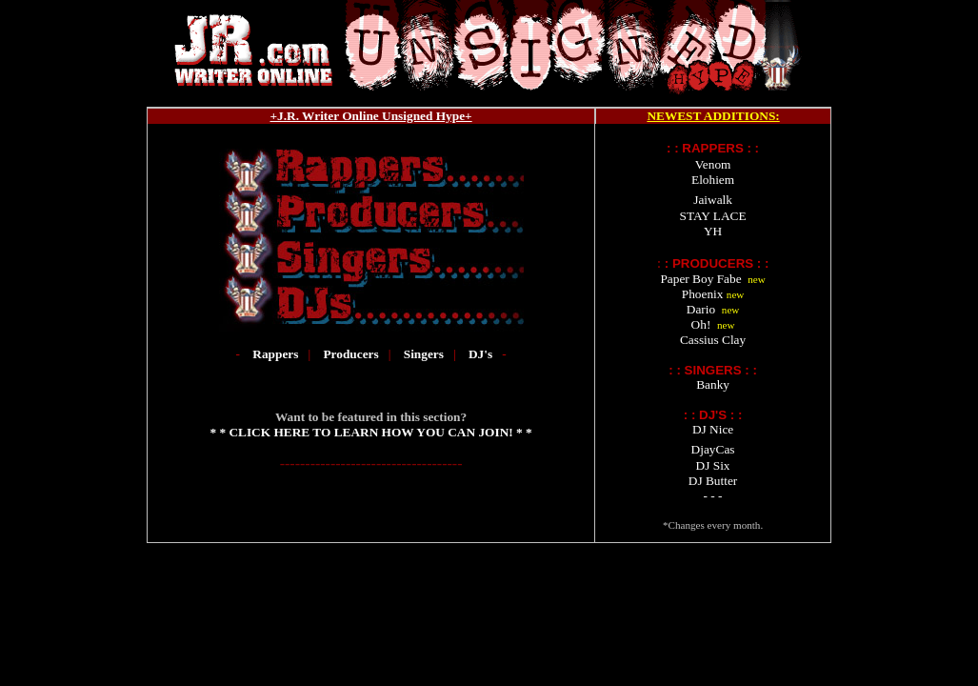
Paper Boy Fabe (700, 279)
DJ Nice (712, 429)
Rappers (275, 354)
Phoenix (703, 294)
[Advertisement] (489, 601)
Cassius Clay (713, 340)
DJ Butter (713, 481)
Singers (424, 354)
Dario (701, 309)
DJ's (480, 354)
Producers (352, 354)
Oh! (701, 324)
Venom (713, 164)
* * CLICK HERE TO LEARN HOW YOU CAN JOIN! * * (370, 432)
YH (713, 231)
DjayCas (713, 449)
